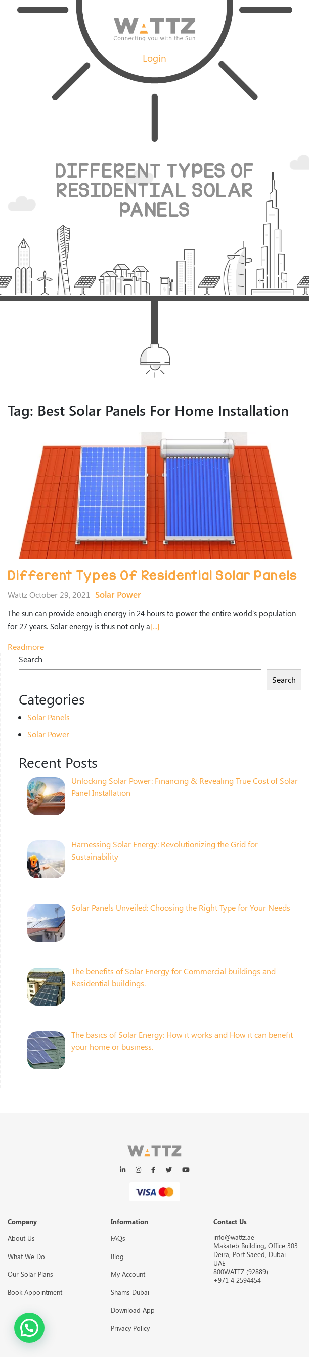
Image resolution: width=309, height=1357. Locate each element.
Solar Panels (48, 717)
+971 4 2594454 (237, 1280)
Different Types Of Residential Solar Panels (152, 575)
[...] (155, 626)
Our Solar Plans (30, 1274)
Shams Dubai (130, 1292)
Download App (133, 1309)
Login (154, 57)
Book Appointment (35, 1292)
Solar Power (118, 594)
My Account (128, 1274)
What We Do (26, 1256)
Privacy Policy (130, 1328)
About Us (21, 1238)
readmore (26, 646)
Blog (117, 1256)
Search (30, 659)
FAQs (118, 1238)
